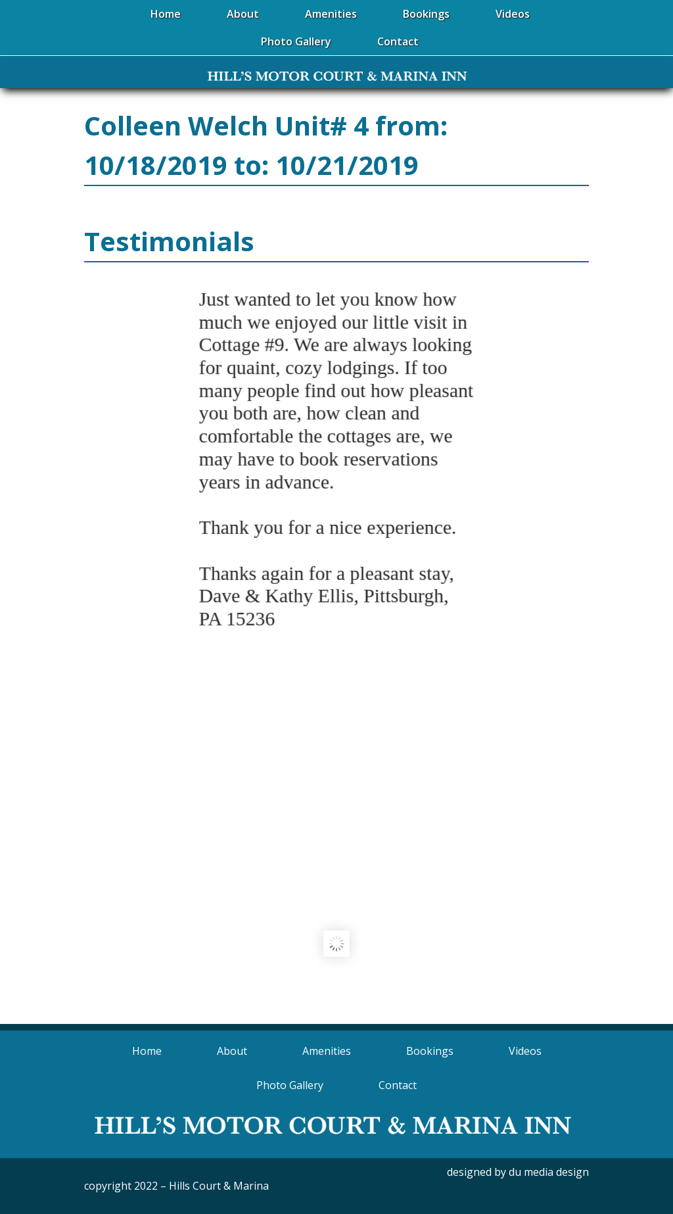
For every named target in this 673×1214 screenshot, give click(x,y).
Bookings (429, 1051)
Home (147, 1051)
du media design (549, 1172)
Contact (398, 1085)
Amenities (326, 1051)
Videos (525, 1051)
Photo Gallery (289, 1085)
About (232, 1051)
